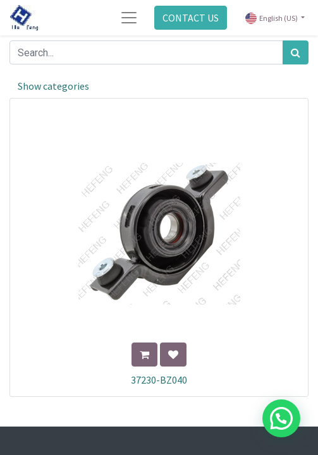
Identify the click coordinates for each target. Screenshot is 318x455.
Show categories (53, 86)
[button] (144, 355)
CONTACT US (190, 17)
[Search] (296, 52)
